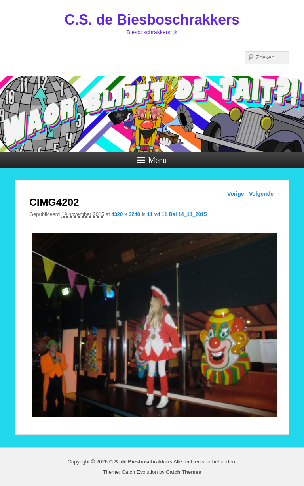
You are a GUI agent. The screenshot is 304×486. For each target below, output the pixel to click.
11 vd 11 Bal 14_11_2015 (177, 214)
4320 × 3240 (125, 214)
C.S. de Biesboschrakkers (152, 19)
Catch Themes (183, 472)
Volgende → (265, 194)
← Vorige (232, 194)
